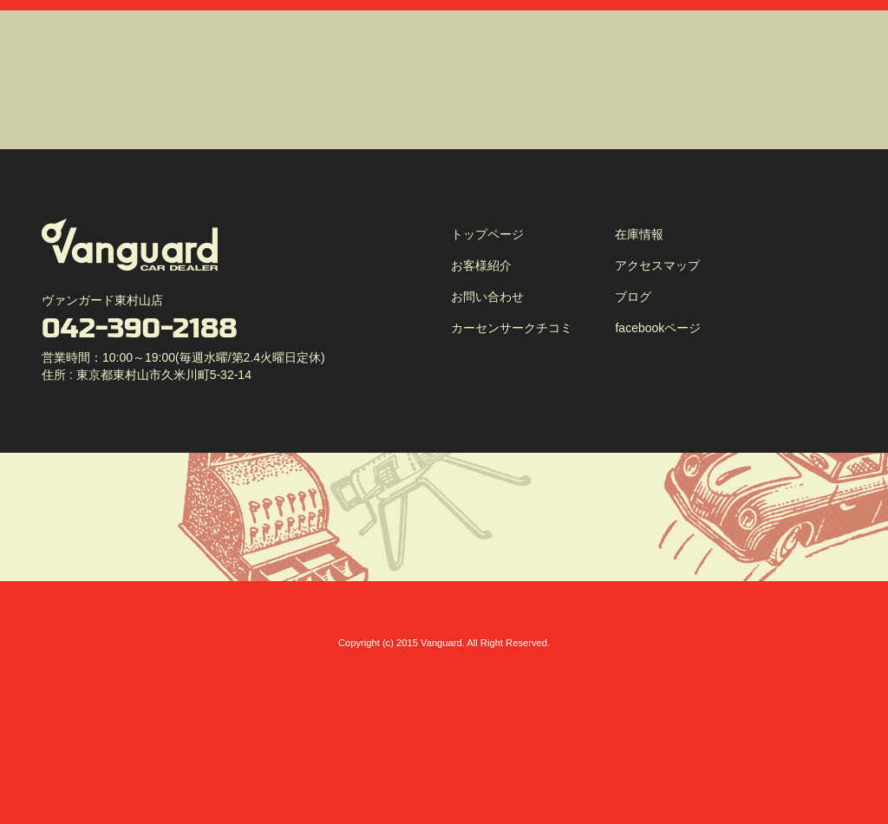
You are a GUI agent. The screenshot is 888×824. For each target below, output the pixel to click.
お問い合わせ (487, 297)
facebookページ (658, 328)
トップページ (487, 234)
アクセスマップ (657, 265)
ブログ (633, 297)
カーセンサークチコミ (511, 328)
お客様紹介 (481, 265)
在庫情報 (639, 234)
